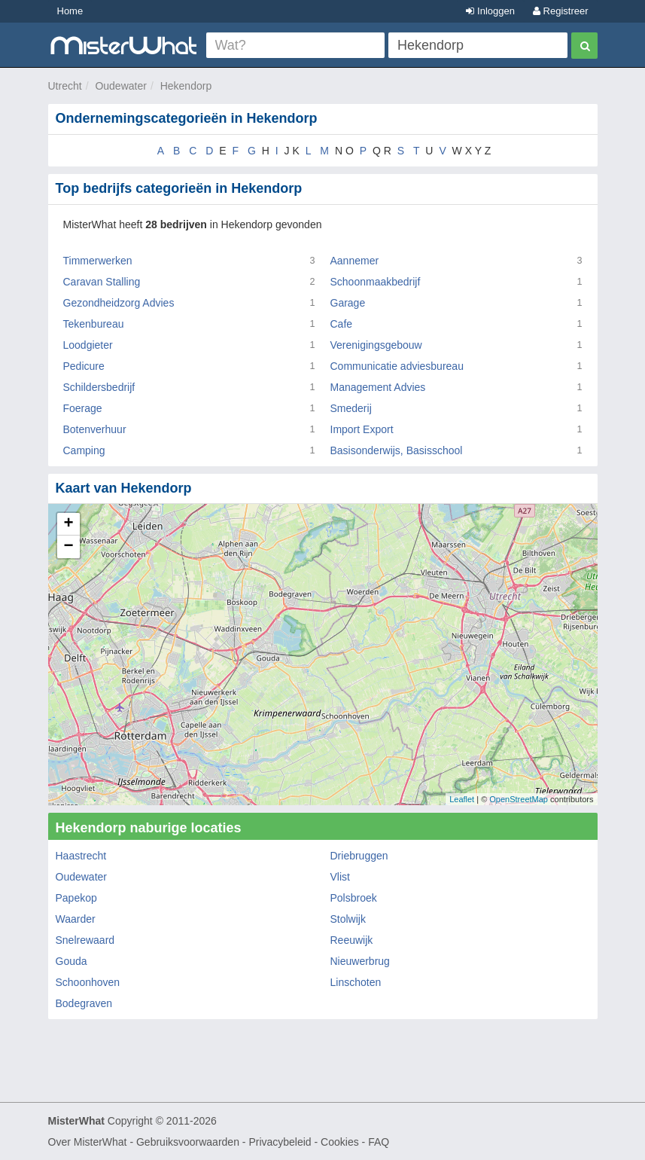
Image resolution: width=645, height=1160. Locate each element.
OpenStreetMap (518, 799)
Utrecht (65, 86)
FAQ (378, 1142)
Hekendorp (186, 86)
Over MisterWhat (87, 1142)
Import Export (362, 429)
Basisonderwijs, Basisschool (396, 450)
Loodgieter (88, 345)
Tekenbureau (93, 324)
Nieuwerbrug (360, 961)
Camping (84, 450)
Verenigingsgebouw (376, 345)
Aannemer (354, 261)
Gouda (71, 961)
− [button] (68, 547)
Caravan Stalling (102, 282)
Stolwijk (348, 919)
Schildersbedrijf (99, 387)
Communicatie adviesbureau (397, 366)
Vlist (340, 877)
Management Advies (378, 387)
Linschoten (356, 982)
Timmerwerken (97, 261)
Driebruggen (359, 856)
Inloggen (490, 11)
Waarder (76, 919)
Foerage (82, 408)
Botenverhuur (94, 429)
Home (70, 11)
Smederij (351, 408)
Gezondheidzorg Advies (119, 303)
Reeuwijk (351, 940)
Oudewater (120, 86)
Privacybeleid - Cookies (303, 1142)
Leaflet (461, 799)
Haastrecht (81, 856)
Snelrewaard (85, 940)
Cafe (341, 324)
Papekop (76, 898)
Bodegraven (84, 1003)
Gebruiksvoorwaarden (187, 1142)
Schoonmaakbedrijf (375, 282)
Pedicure (84, 366)
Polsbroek (353, 898)
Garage (348, 303)
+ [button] (68, 524)
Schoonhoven (88, 982)
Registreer (561, 11)
